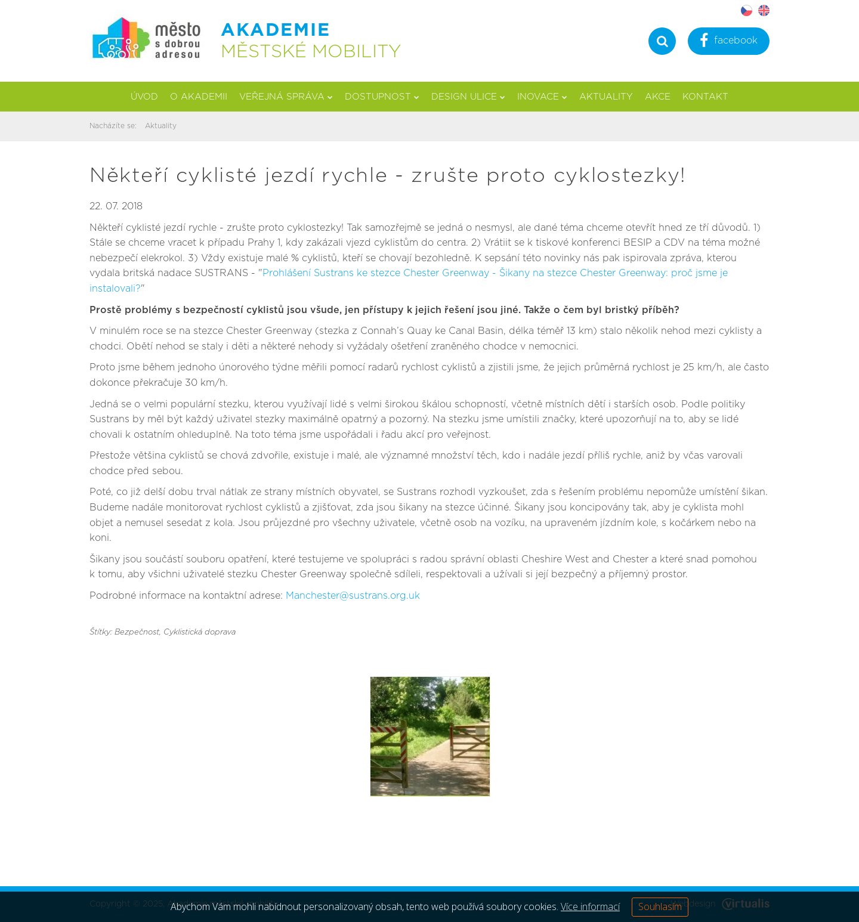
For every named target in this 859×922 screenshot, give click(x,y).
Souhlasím (660, 906)
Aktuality (606, 96)
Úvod (144, 96)
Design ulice (468, 96)
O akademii (198, 96)
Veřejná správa (286, 96)
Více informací (590, 906)
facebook (729, 42)
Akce (657, 96)
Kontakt (705, 96)
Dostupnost (382, 96)
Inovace (542, 96)
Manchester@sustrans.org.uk (353, 596)
